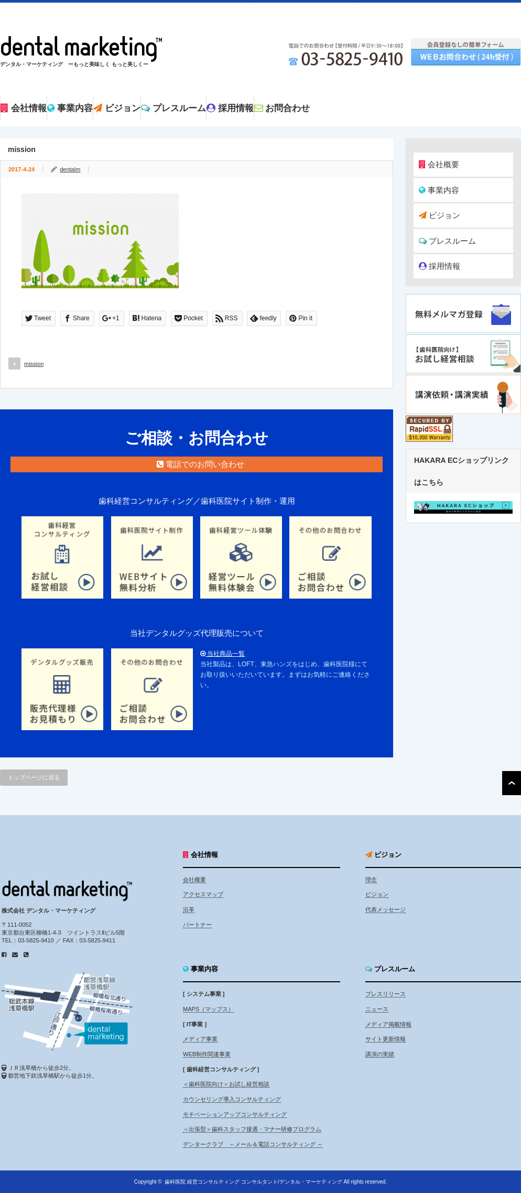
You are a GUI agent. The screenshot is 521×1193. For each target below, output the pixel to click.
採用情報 (439, 266)
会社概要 (439, 164)
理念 (371, 879)
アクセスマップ (203, 894)
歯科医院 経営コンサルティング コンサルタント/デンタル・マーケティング (253, 1182)
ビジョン (439, 215)
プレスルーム (447, 240)
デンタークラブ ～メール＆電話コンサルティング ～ (253, 1144)
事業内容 (439, 190)
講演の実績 (379, 1054)
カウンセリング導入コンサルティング (232, 1099)
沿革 (188, 909)
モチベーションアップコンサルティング (235, 1114)
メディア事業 (200, 1039)
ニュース (376, 1009)
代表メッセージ (385, 909)
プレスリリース (385, 994)
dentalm (70, 169)
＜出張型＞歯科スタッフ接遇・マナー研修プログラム (252, 1129)
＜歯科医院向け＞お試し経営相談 (226, 1084)
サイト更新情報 (385, 1039)
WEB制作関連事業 (207, 1054)
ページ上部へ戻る (511, 783)
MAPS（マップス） (208, 1009)
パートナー (197, 924)
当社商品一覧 (222, 653)
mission (34, 364)
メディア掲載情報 (388, 1024)
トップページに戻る (34, 777)
